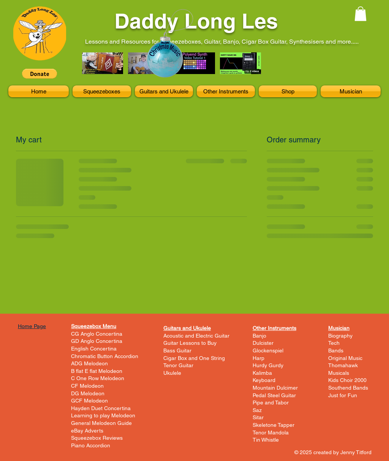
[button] (39, 74)
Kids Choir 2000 (347, 380)
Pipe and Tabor (271, 402)
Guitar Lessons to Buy (190, 343)
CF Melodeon (87, 386)
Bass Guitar (177, 350)
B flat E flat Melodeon (96, 371)
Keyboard (264, 380)
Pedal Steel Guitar (274, 395)
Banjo (259, 336)
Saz (257, 410)
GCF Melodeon (89, 401)
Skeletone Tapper (273, 425)
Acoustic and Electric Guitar (196, 336)
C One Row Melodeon (97, 378)
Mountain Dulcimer (275, 388)
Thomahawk (343, 365)
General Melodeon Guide (101, 423)
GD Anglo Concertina (96, 341)
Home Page (32, 326)
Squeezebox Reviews (97, 438)
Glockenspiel (268, 350)
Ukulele (172, 373)
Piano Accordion (90, 445)
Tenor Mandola (271, 432)
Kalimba (262, 373)
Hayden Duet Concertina (101, 408)
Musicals (338, 373)
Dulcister (263, 343)
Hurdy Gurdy (268, 365)
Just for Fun (342, 395)
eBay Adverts (87, 431)
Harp (258, 358)
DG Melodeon (87, 393)
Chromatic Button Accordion (104, 356)
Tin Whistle (266, 440)
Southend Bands (348, 388)
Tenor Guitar (178, 365)
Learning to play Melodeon (103, 415)
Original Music (345, 358)
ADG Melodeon (89, 363)
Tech (334, 343)
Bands (335, 350)
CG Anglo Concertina (96, 334)
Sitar (258, 417)
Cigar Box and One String (194, 358)
